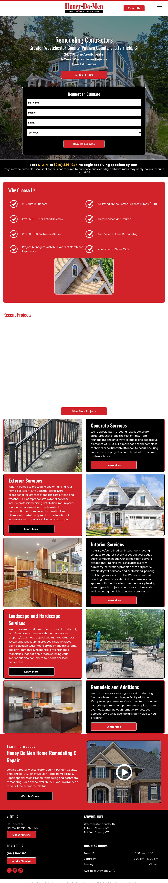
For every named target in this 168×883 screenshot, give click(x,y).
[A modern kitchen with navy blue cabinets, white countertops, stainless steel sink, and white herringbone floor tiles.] (64, 382)
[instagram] (20, 871)
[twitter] (14, 871)
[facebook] (9, 871)
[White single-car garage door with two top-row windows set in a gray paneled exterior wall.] (23, 382)
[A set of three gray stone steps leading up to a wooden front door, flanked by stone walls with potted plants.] (104, 382)
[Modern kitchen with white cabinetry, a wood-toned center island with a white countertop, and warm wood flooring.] (23, 342)
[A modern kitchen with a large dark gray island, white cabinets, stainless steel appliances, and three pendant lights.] (64, 342)
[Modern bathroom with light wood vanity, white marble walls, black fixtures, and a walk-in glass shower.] (144, 342)
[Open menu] (159, 8)
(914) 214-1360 (17, 853)
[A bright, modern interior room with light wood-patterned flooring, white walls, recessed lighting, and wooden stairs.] (144, 382)
